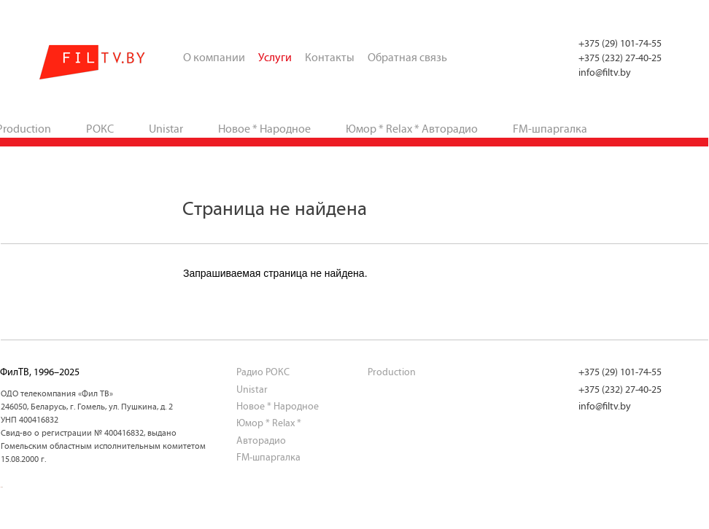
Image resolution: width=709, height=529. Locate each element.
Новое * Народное (264, 129)
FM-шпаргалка (550, 129)
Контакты (329, 57)
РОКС (100, 129)
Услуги (275, 57)
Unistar (166, 129)
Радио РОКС (263, 372)
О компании (214, 57)
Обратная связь (407, 57)
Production (392, 372)
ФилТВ (93, 62)
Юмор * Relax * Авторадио (412, 129)
